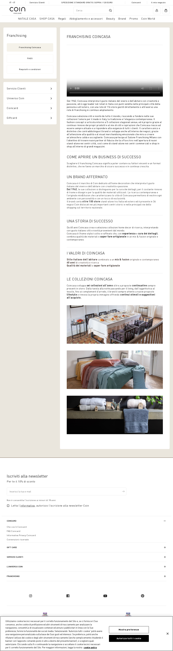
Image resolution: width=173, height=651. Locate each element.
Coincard (136, 2)
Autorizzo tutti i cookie (129, 638)
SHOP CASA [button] (47, 18)
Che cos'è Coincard (17, 527)
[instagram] (31, 596)
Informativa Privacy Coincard (21, 535)
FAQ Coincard (13, 531)
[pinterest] (143, 596)
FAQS (30, 58)
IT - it (12, 2)
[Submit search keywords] (110, 10)
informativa (27, 505)
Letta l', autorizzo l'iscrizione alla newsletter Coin (50, 505)
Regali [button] (62, 18)
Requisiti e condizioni (30, 69)
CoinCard (11, 521)
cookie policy (90, 647)
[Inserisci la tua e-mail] (66, 491)
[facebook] (68, 596)
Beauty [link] (110, 18)
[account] (156, 10)
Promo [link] (133, 18)
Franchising (13, 576)
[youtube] (105, 596)
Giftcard (12, 117)
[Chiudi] (167, 633)
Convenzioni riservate (18, 539)
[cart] (166, 10)
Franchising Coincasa (30, 47)
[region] (86, 633)
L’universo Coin (15, 566)
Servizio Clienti (37, 2)
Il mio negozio (158, 2)
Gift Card (12, 547)
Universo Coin (15, 98)
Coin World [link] (148, 18)
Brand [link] (122, 18)
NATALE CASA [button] (27, 18)
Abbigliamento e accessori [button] (86, 18)
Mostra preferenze (129, 629)
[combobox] (93, 10)
